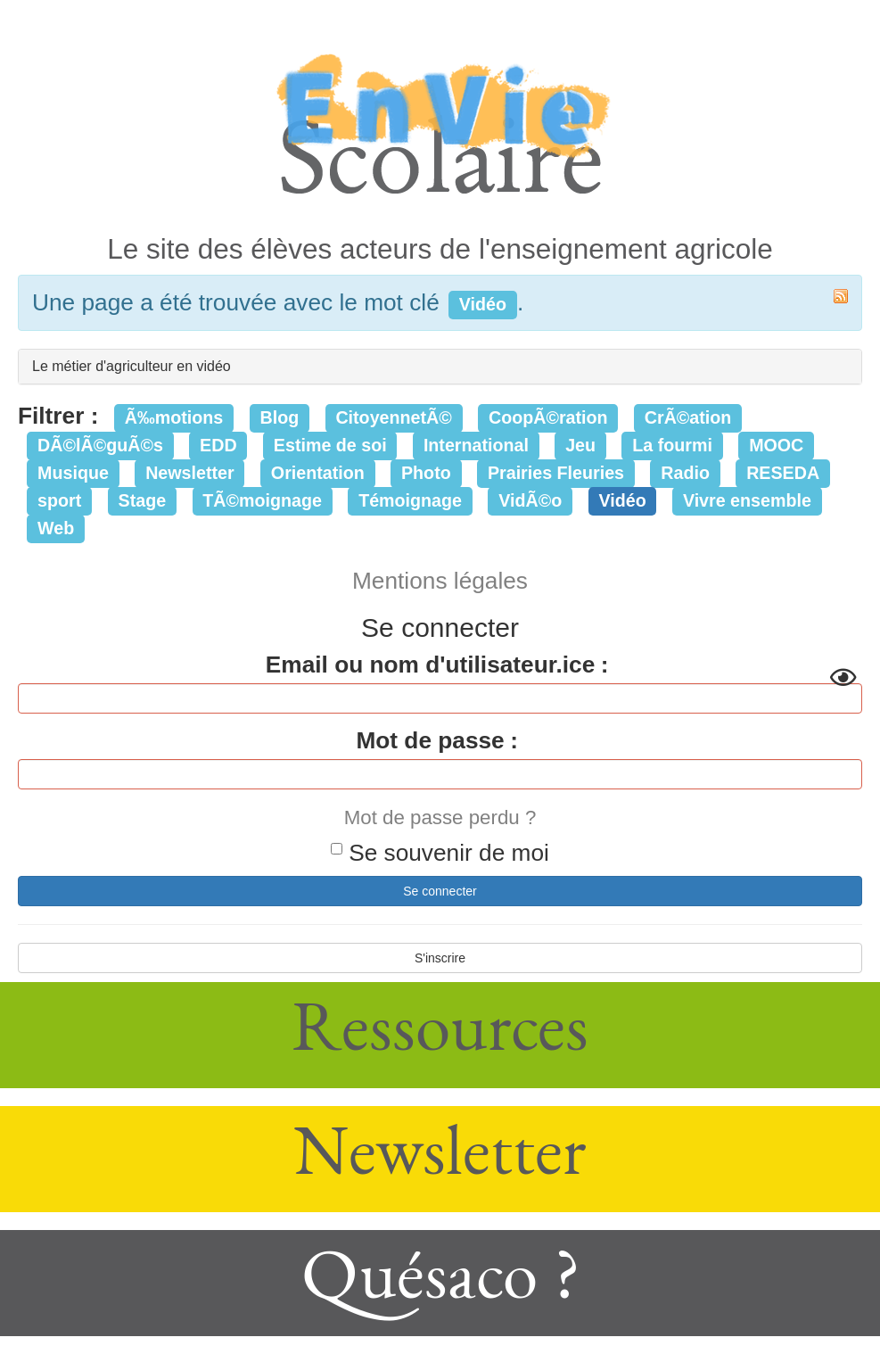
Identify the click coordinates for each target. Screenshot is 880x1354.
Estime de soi (330, 445)
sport (59, 500)
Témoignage (410, 500)
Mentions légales (440, 580)
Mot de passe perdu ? (440, 817)
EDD (218, 445)
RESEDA (782, 473)
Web (55, 528)
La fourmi (672, 445)
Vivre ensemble (747, 500)
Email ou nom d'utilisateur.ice (430, 664)
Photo (426, 473)
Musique (73, 473)
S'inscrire (440, 958)
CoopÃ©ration (548, 417)
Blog (279, 417)
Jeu (580, 445)
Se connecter (440, 891)
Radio (685, 473)
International (476, 445)
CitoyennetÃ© (393, 417)
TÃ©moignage (262, 500)
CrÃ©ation (688, 417)
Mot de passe (430, 740)
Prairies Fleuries (556, 473)
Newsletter (189, 473)
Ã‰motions (174, 417)
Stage (143, 500)
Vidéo (622, 500)
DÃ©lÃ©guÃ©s (100, 445)
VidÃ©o (530, 500)
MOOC (776, 445)
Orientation (318, 473)
